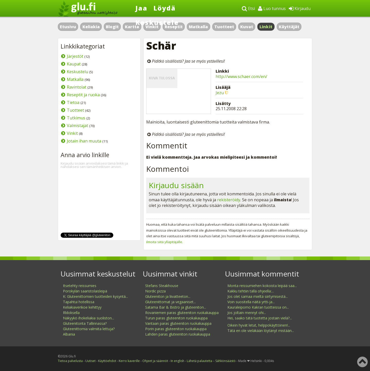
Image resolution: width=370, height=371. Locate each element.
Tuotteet (224, 27)
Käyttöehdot (107, 361)
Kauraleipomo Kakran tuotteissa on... (258, 307)
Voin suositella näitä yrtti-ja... (251, 301)
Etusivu (68, 27)
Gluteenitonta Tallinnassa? (85, 323)
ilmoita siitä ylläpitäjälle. (164, 242)
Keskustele (157, 22)
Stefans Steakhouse (161, 285)
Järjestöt (75, 56)
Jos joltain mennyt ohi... (246, 312)
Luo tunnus (272, 8)
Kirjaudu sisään (176, 185)
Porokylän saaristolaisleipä (85, 291)
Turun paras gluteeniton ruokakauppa (176, 318)
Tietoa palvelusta (70, 361)
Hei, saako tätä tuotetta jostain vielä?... (259, 318)
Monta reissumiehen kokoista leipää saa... (262, 285)
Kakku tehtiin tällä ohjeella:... (250, 291)
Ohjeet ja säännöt (155, 361)
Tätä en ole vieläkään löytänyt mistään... (260, 330)
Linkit (266, 27)
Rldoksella (71, 312)
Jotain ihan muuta (84, 141)
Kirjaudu (300, 8)
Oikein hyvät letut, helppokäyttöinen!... (258, 325)
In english (177, 361)
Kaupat (74, 64)
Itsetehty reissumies (79, 285)
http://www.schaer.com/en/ (241, 76)
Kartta (132, 27)
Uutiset (90, 361)
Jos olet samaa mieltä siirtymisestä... (257, 296)
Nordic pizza (155, 291)
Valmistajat (77, 125)
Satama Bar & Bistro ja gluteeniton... (175, 307)
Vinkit (72, 133)
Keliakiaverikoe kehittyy (82, 307)
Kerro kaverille (129, 361)
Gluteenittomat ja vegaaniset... (170, 301)
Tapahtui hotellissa (78, 301)
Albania (69, 334)
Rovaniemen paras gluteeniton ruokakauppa (182, 312)
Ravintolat (76, 87)
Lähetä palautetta (199, 361)
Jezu (220, 93)
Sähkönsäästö (225, 361)
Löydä (164, 8)
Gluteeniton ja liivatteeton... (167, 296)
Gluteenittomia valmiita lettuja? (89, 328)
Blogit (112, 27)
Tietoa (73, 102)
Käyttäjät (289, 27)
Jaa (141, 8)
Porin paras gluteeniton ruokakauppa (176, 328)
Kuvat (246, 27)
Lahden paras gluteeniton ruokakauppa (177, 334)
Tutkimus (76, 118)
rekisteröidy (228, 200)
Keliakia (91, 27)
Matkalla (198, 27)
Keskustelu (77, 71)
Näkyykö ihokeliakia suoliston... (88, 318)
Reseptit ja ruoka (83, 95)
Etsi (248, 8)
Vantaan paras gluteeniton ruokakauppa (178, 323)
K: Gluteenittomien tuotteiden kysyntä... (95, 296)
